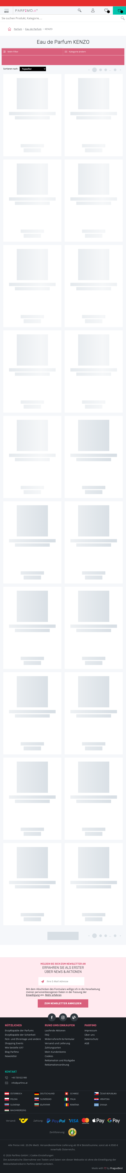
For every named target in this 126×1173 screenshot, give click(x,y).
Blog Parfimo (12, 1051)
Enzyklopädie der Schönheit (20, 1034)
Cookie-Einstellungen (41, 1155)
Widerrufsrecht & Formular (59, 1039)
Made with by (107, 1168)
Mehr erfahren (53, 995)
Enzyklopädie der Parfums (19, 1030)
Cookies (49, 1056)
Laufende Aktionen (55, 1030)
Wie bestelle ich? (14, 1047)
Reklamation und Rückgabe (60, 1060)
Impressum (90, 1030)
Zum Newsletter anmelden (62, 1003)
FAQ (47, 1034)
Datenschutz (91, 1039)
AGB (86, 1043)
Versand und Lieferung (57, 1043)
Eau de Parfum (33, 29)
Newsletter (11, 1056)
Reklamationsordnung (57, 1064)
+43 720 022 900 (19, 1077)
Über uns (89, 1034)
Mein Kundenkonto (55, 1051)
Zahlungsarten (53, 1047)
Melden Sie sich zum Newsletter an (63, 968)
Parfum (18, 29)
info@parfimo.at (19, 1082)
